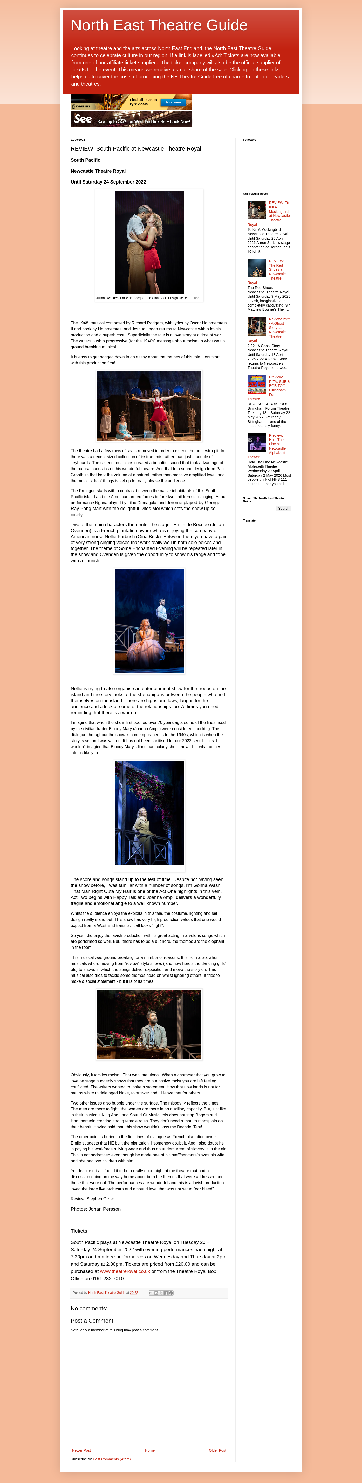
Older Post (217, 1450)
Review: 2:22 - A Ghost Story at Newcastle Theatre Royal (269, 330)
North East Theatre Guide (159, 25)
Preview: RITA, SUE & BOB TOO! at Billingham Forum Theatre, (269, 388)
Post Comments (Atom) (112, 1459)
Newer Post (81, 1450)
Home (150, 1450)
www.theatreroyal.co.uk (125, 1271)
